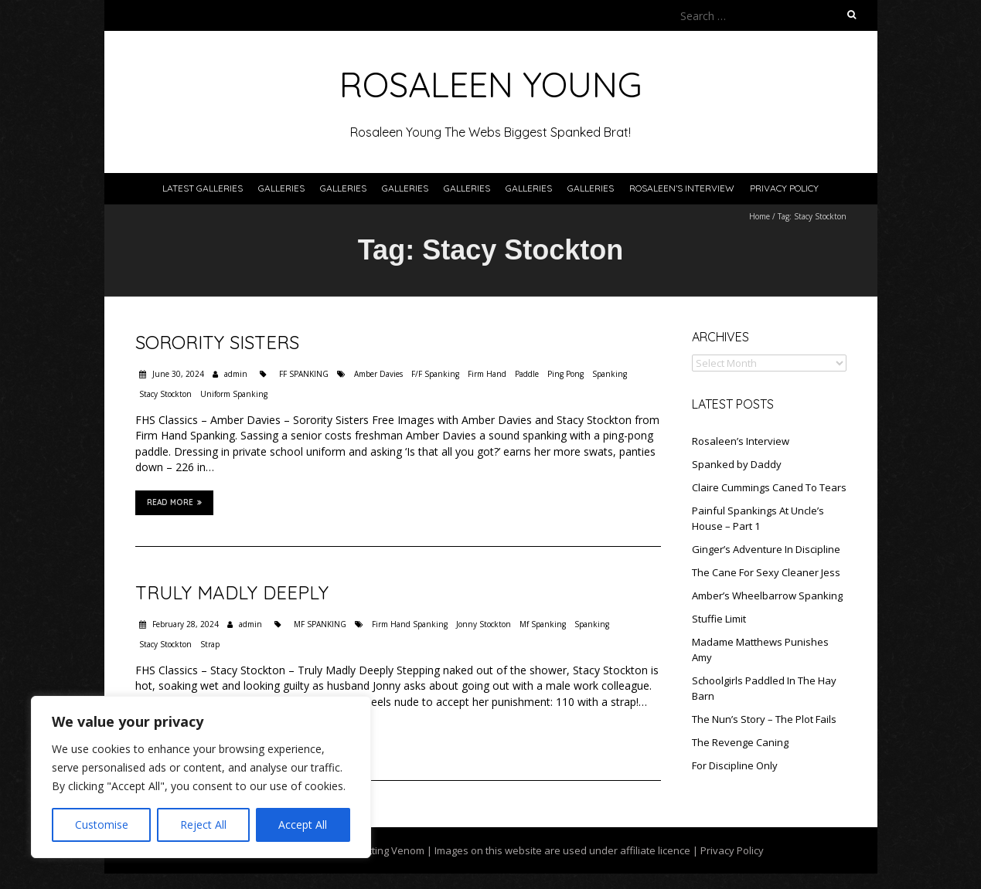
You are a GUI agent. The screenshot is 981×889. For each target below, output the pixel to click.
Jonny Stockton (483, 624)
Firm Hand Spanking (410, 624)
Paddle (527, 373)
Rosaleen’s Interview (681, 188)
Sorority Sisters (217, 342)
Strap (210, 644)
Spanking (609, 373)
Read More (174, 502)
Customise (101, 824)
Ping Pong (565, 373)
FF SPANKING (304, 373)
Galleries (281, 188)
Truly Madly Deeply (232, 592)
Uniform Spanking (233, 394)
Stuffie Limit (719, 619)
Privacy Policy (784, 188)
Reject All (203, 824)
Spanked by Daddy (737, 464)
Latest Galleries (202, 188)
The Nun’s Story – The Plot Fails (764, 719)
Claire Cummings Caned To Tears (769, 487)
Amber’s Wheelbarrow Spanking (767, 595)
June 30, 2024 (177, 373)
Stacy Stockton (165, 394)
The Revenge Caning (740, 742)
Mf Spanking (542, 624)
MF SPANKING (320, 624)
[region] (201, 777)
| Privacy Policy (727, 850)
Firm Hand (487, 373)
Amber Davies (378, 373)
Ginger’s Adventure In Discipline (766, 549)
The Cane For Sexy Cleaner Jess (766, 572)
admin (235, 373)
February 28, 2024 (184, 624)
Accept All (302, 824)
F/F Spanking (435, 373)
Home (759, 216)
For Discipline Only (735, 765)
